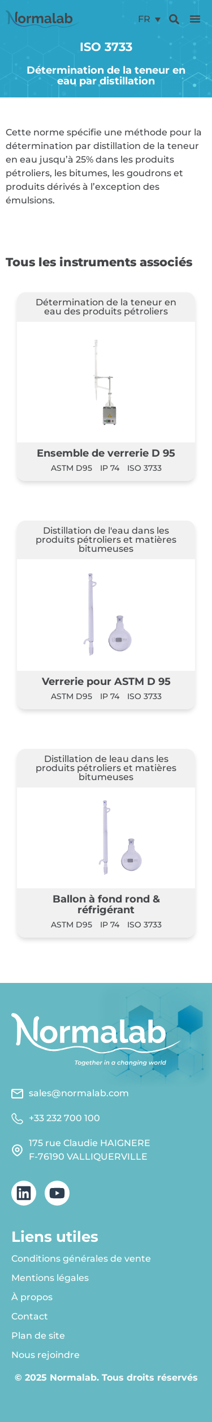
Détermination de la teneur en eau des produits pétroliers (106, 307)
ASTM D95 (71, 468)
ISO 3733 (144, 468)
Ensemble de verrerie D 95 (106, 452)
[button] (195, 18)
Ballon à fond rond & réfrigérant (106, 904)
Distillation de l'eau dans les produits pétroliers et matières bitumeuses (106, 539)
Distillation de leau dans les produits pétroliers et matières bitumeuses (106, 767)
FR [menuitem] (144, 19)
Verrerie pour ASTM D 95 (106, 681)
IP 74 (109, 468)
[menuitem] (149, 19)
